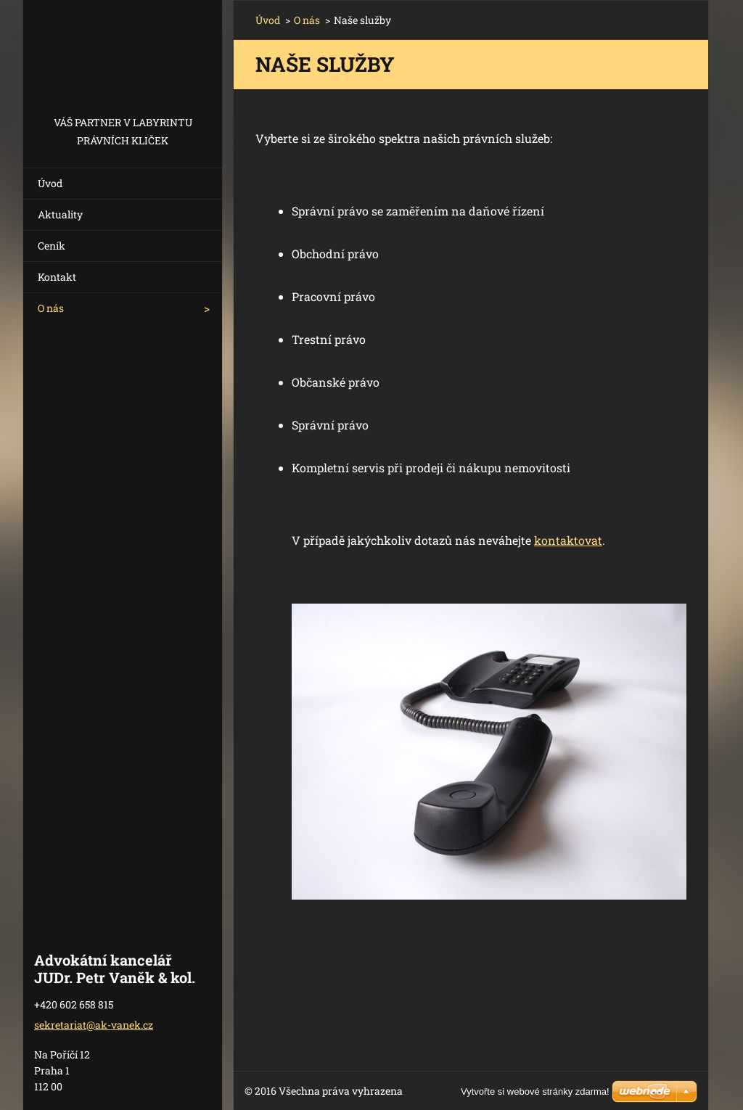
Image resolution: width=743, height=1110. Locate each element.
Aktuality (60, 214)
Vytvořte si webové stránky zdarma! (535, 1091)
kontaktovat (568, 540)
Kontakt (57, 277)
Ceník (51, 245)
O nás (51, 308)
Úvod (50, 183)
